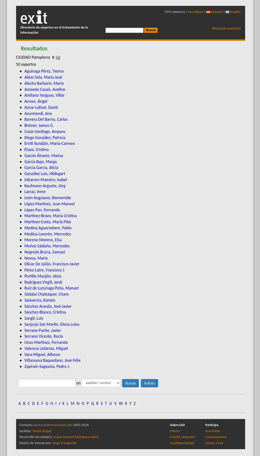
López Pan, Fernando (42, 210)
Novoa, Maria (36, 258)
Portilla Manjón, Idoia (42, 276)
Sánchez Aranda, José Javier (48, 306)
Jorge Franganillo (64, 443)
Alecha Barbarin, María (44, 83)
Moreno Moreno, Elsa (43, 239)
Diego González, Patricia (44, 137)
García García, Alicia (41, 167)
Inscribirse (195, 11)
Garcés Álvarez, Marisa (43, 155)
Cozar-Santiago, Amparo (44, 131)
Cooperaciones (216, 437)
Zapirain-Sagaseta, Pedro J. (47, 366)
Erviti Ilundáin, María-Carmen (49, 143)
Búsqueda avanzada (226, 28)
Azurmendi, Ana (38, 113)
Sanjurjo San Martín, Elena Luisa (51, 324)
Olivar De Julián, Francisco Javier (51, 264)
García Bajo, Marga (40, 161)
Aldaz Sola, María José (43, 77)
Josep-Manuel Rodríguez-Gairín (76, 437)
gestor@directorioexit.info (53, 425)
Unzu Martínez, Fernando (46, 342)
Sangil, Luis (33, 318)
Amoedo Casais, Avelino (44, 89)
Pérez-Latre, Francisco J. (44, 270)
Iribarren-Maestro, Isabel (45, 179)
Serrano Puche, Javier (42, 330)
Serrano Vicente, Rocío (43, 336)
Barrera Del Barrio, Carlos (46, 119)
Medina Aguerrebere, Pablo (48, 228)
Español (214, 11)
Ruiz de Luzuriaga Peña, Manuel (51, 288)
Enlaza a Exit (214, 443)
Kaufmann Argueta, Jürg (44, 185)
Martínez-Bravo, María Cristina (50, 215)
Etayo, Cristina (36, 149)
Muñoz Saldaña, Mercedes (47, 246)
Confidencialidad (182, 443)
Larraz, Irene (35, 191)
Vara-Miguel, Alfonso (42, 354)
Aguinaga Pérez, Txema (44, 71)
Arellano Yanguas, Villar (44, 95)
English (233, 11)
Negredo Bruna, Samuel (44, 252)
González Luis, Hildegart (44, 173)
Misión (175, 431)
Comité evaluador (183, 437)
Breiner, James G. (39, 125)
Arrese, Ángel (35, 101)
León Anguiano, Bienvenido (47, 197)
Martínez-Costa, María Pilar (47, 221)
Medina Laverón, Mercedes (47, 234)
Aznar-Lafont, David (41, 107)
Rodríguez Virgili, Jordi (43, 282)
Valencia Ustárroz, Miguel (46, 348)
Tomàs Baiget (41, 431)
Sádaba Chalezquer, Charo (46, 294)
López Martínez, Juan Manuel (49, 203)
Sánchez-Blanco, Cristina (45, 312)
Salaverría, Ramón (39, 300)
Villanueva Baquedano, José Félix (52, 360)
